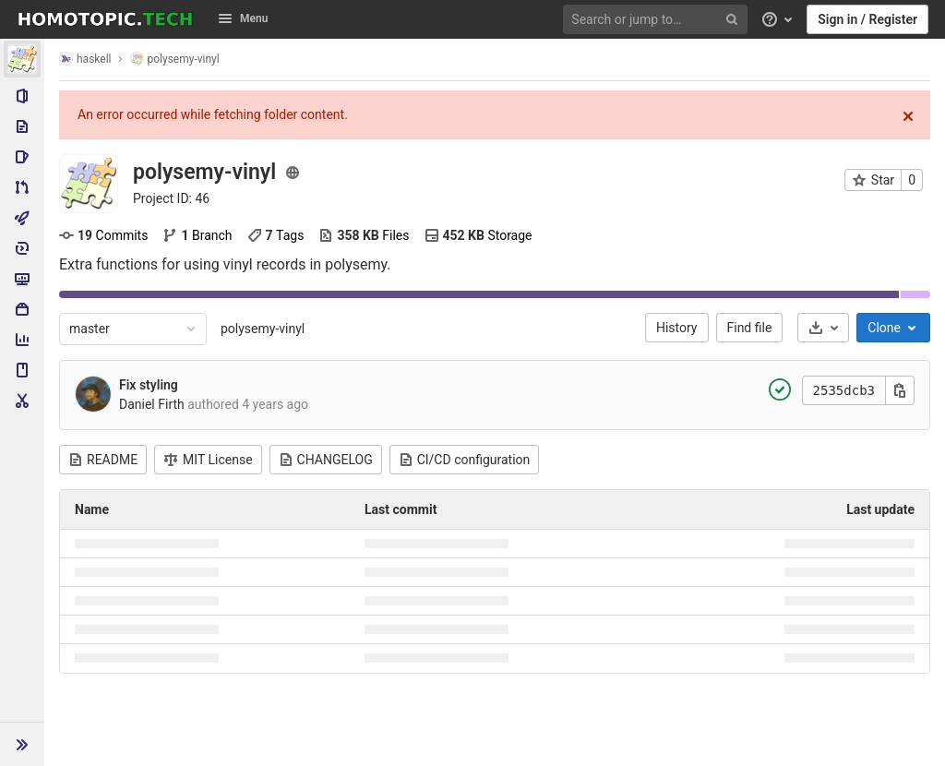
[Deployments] (22, 248)
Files (363, 235)
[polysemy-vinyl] (22, 59)
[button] (22, 744)
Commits (103, 235)
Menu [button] (243, 18)
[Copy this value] (900, 390)
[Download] (823, 327)
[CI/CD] (22, 218)
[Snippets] (22, 400)
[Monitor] (22, 278)
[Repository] (22, 126)
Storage (478, 235)
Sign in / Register (867, 19)
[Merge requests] (22, 187)
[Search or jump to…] (658, 19)
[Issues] (22, 157)
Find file (749, 327)
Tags (276, 235)
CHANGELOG (326, 459)
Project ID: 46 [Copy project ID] (171, 198)
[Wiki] (22, 370)
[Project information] (22, 96)
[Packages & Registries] (22, 309)
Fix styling (148, 384)
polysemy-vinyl (263, 328)
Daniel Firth (152, 404)
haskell (85, 59)
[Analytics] (22, 339)
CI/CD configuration (465, 459)
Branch (197, 235)
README (103, 459)
